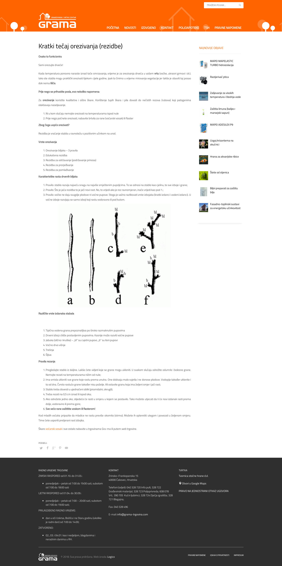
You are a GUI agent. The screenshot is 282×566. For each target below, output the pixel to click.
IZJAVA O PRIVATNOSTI (219, 555)
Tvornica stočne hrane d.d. (193, 476)
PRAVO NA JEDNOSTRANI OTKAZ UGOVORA (204, 491)
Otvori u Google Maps (192, 483)
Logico (111, 557)
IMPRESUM (239, 555)
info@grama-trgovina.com (132, 514)
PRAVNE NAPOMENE (197, 555)
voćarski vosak (54, 429)
